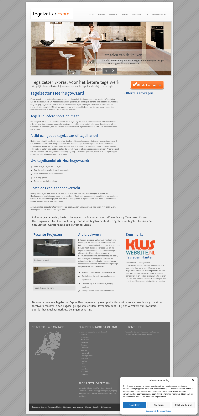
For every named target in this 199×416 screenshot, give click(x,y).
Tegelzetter (36, 407)
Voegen (125, 14)
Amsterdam (85, 340)
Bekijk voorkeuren (183, 405)
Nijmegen (112, 391)
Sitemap (88, 407)
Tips (146, 14)
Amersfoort (111, 393)
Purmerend (85, 371)
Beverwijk (84, 342)
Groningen (104, 391)
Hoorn (83, 363)
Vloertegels (136, 14)
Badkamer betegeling (42, 260)
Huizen (83, 366)
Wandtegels (113, 14)
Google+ (96, 407)
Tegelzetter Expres (132, 332)
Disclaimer (67, 407)
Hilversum (84, 358)
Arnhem (103, 393)
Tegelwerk (101, 14)
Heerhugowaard (87, 356)
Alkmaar (84, 334)
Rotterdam (92, 388)
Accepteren (134, 405)
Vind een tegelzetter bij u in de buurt (94, 332)
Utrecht (108, 388)
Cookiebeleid (151, 411)
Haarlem (84, 350)
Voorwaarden (78, 407)
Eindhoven (82, 391)
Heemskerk (85, 353)
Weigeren (159, 405)
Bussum (84, 345)
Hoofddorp (85, 361)
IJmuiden (84, 369)
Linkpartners (106, 407)
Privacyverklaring (164, 411)
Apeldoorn (82, 396)
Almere (90, 391)
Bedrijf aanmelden (159, 14)
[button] (193, 380)
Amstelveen (85, 337)
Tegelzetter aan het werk (44, 288)
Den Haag (100, 388)
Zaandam (84, 374)
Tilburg (96, 391)
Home (91, 14)
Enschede (95, 393)
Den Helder (85, 348)
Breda (88, 393)
